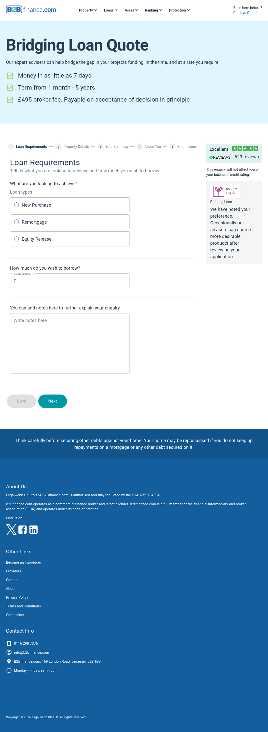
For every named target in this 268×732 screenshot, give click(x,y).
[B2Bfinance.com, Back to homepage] (31, 11)
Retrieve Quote (244, 13)
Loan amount (24, 274)
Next (52, 401)
